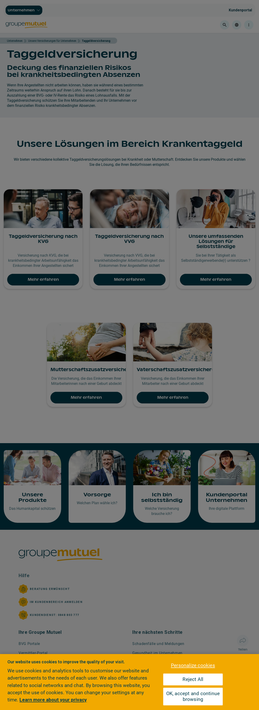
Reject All (193, 679)
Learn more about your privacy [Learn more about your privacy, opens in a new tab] (53, 700)
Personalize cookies (193, 665)
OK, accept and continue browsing (193, 696)
